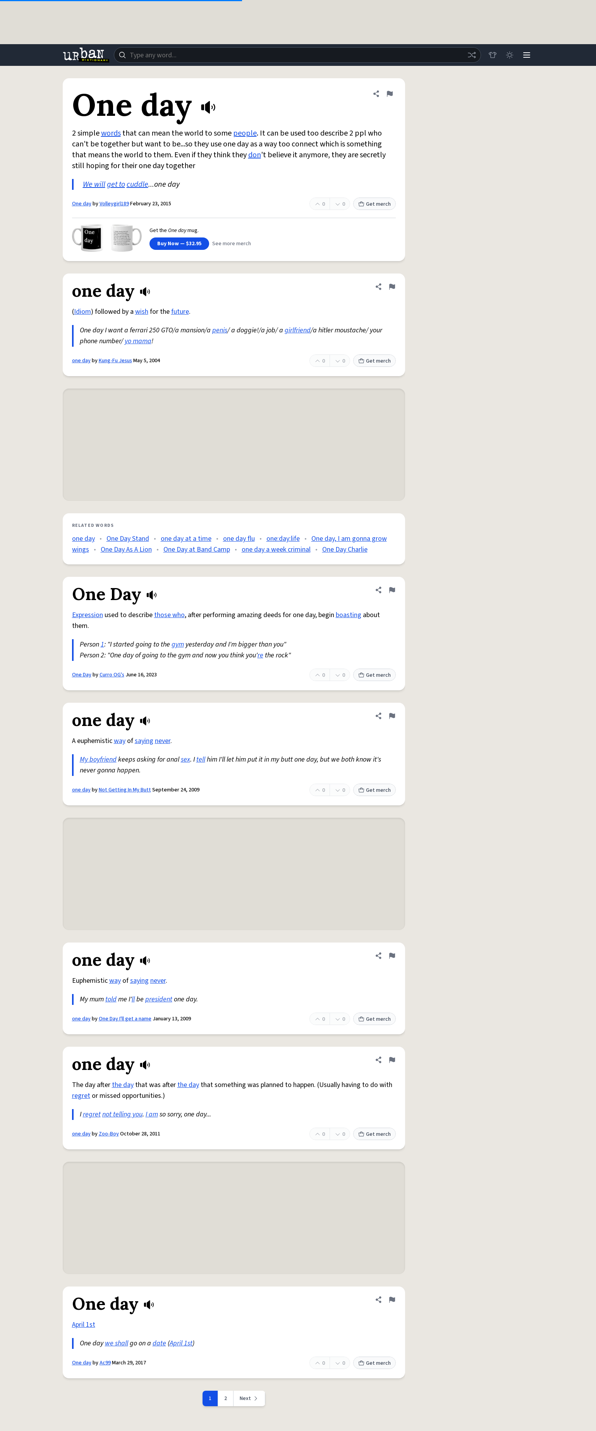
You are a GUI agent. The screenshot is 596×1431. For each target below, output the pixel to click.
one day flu (239, 539)
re (260, 655)
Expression (87, 615)
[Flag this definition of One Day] (392, 590)
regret (81, 1096)
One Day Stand (127, 539)
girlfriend (298, 330)
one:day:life (283, 539)
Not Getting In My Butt (125, 790)
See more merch (231, 244)
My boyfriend (98, 759)
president (158, 999)
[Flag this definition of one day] (392, 286)
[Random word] (471, 55)
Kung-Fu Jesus (115, 361)
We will (94, 184)
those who (169, 615)
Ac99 (105, 1363)
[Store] (493, 55)
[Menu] (527, 55)
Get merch (374, 204)
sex (185, 759)
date (159, 1343)
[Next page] (249, 1398)
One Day (81, 675)
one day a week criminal (276, 549)
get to (116, 184)
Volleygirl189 (114, 204)
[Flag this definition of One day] (389, 94)
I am (152, 1114)
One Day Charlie (345, 549)
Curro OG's (112, 675)
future (180, 311)
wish (141, 311)
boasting (348, 615)
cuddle (137, 184)
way (119, 741)
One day (81, 204)
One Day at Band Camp (196, 549)
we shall (116, 1343)
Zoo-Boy (109, 1134)
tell (200, 759)
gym (178, 644)
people (245, 133)
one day (81, 361)
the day (123, 1085)
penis (219, 330)
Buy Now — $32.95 (179, 244)
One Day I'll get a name (125, 1019)
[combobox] (297, 55)
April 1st (83, 1325)
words (111, 133)
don (254, 155)
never (162, 741)
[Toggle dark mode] (510, 55)
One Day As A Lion (126, 549)
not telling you (122, 1114)
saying (144, 741)
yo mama (138, 341)
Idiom (82, 311)
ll (133, 999)
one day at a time (186, 539)
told (111, 999)
